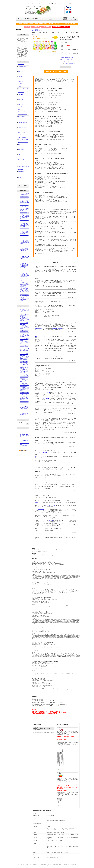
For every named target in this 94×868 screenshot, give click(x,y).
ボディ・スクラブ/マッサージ (23, 166)
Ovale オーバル (21, 94)
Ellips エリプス (20, 71)
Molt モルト (20, 86)
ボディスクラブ (39, 336)
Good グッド (20, 76)
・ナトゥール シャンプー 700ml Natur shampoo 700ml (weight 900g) (24, 257)
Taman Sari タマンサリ (22, 116)
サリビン (60, 328)
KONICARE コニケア (22, 78)
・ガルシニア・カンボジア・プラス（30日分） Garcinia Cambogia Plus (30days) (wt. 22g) (24, 319)
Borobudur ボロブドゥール (22, 66)
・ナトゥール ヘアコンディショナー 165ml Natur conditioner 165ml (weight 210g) (24, 253)
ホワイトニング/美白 (22, 151)
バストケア (20, 144)
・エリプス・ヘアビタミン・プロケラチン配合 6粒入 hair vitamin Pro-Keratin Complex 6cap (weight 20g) (24, 237)
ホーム (33, 29)
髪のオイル (37, 502)
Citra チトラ (37, 29)
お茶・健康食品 (21, 149)
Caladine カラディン (21, 124)
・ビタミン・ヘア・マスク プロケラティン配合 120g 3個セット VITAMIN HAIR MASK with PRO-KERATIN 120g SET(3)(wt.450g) (24, 290)
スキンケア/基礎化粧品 (22, 137)
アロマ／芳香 (20, 169)
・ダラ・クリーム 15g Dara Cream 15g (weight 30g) (24, 194)
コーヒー (19, 147)
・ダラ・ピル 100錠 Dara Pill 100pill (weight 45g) (24, 362)
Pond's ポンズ (20, 99)
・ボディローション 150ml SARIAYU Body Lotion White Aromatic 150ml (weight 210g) (24, 398)
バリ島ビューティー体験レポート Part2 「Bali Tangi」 (24, 435)
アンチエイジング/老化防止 (23, 139)
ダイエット (20, 154)
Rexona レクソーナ (21, 101)
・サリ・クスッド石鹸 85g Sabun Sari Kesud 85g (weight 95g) (24, 209)
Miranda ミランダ (21, 83)
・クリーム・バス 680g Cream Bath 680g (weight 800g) (24, 261)
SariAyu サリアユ (21, 106)
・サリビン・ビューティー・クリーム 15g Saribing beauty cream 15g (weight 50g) (24, 202)
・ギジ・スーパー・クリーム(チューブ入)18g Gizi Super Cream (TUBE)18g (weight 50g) (24, 296)
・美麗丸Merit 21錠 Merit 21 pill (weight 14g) (24, 414)
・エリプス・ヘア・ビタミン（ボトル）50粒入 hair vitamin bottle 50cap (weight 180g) (24, 242)
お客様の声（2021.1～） (24, 445)
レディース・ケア (21, 161)
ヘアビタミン (38, 328)
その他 (19, 177)
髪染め (19, 179)
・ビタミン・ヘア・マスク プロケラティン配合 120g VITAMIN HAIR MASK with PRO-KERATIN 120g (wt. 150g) (24, 284)
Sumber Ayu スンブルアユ (22, 114)
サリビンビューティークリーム (42, 392)
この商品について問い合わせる (69, 63)
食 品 (19, 134)
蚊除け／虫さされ (21, 132)
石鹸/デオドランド (21, 159)
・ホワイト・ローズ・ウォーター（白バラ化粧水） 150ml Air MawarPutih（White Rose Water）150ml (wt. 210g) (24, 265)
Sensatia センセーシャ (22, 111)
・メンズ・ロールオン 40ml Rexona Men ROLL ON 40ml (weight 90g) (24, 229)
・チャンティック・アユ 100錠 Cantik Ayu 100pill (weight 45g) (24, 367)
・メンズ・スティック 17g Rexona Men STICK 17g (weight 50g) (24, 232)
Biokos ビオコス (21, 64)
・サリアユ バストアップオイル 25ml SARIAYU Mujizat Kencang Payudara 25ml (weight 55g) (24, 275)
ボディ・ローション (21, 164)
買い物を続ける (67, 61)
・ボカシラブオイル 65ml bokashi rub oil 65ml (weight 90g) (24, 221)
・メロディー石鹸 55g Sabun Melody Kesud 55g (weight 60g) (24, 213)
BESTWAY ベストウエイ (22, 127)
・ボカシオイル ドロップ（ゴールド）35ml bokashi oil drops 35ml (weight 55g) (24, 217)
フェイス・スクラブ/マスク (23, 142)
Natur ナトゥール (21, 92)
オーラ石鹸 (41, 509)
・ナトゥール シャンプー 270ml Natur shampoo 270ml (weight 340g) (24, 299)
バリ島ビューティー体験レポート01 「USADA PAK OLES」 (24, 432)
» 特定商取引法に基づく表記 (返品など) (67, 57)
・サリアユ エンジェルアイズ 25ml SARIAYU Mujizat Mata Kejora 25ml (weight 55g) (24, 279)
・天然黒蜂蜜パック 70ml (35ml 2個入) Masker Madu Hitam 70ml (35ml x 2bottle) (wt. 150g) (24, 225)
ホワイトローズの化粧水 (50, 505)
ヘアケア (19, 156)
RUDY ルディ (20, 104)
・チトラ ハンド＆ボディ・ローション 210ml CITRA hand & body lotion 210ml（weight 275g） (24, 198)
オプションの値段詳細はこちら (66, 59)
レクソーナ (54, 328)
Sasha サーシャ (20, 109)
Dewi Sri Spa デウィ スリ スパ (23, 122)
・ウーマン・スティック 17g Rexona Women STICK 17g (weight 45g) (24, 249)
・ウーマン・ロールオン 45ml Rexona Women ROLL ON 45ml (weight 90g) (24, 246)
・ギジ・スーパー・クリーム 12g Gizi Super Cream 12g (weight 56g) (24, 206)
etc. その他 (20, 129)
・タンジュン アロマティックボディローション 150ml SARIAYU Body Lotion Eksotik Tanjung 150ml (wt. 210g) (24, 403)
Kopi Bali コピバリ (21, 81)
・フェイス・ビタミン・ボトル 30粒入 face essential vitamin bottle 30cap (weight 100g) (24, 270)
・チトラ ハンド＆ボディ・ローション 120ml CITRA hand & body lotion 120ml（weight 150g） (24, 358)
